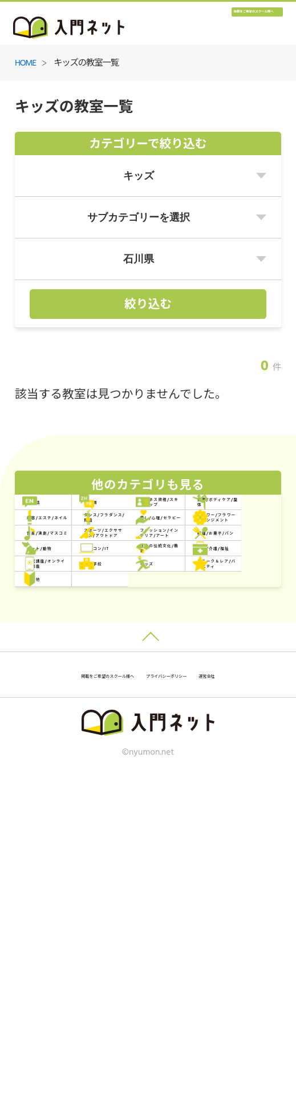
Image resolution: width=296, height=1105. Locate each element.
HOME (25, 63)
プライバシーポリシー (123, 1002)
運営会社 (202, 1002)
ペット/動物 (69, 732)
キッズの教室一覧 (86, 63)
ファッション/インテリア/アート (88, 695)
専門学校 (196, 805)
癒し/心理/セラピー (86, 623)
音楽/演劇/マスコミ (86, 659)
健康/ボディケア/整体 (225, 551)
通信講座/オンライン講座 (88, 804)
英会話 (57, 514)
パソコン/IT (203, 732)
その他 (57, 877)
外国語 (191, 514)
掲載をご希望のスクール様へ (214, 26)
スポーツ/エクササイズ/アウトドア (222, 659)
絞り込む (148, 305)
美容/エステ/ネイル (86, 587)
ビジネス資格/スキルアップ (88, 550)
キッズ (57, 840)
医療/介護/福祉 (210, 768)
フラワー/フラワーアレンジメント (222, 623)
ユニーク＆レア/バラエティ (222, 840)
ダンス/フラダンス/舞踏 (225, 587)
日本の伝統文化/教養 (88, 768)
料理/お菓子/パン (215, 696)
